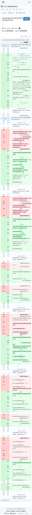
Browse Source (26, 18)
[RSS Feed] (3, 9)
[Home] (3, 2)
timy (5, 6)
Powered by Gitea (11, 509)
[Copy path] (27, 40)
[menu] (29, 36)
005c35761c (9, 31)
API (26, 513)
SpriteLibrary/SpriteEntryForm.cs (15, 40)
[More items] (30, 13)
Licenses (20, 513)
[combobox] (22, 36)
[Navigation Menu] (29, 2)
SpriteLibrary (12, 6)
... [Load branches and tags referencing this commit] (2, 24)
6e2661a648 (23, 31)
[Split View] (25, 36)
